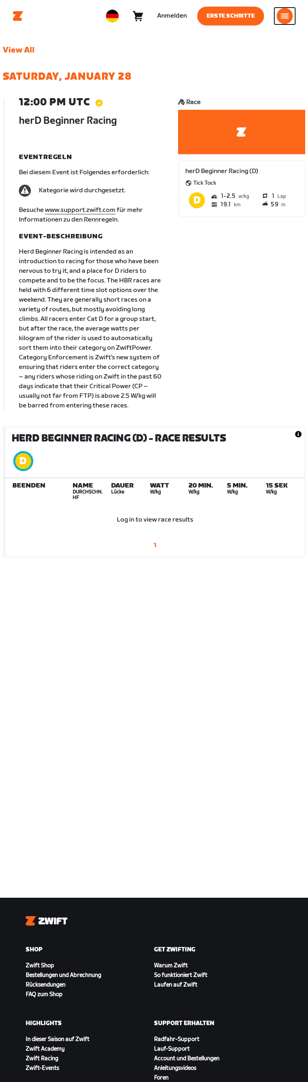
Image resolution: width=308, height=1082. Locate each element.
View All (18, 50)
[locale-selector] (112, 16)
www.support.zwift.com (80, 210)
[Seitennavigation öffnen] (284, 16)
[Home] (18, 16)
